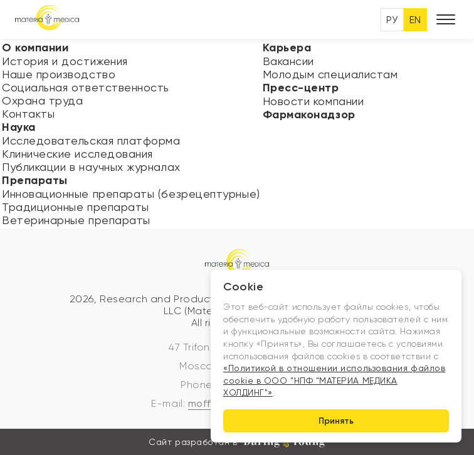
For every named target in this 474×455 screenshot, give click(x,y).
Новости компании (313, 101)
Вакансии (288, 61)
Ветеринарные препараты (76, 220)
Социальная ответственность (85, 87)
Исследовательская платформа (91, 140)
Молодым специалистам (330, 74)
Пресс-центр (301, 88)
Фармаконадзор (309, 114)
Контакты (28, 113)
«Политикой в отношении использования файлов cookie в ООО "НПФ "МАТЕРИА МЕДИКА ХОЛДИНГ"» (334, 380)
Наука (19, 127)
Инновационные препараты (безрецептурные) (131, 193)
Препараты (35, 180)
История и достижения (65, 61)
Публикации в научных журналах (91, 166)
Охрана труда (42, 100)
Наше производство (58, 74)
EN (415, 20)
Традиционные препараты (75, 206)
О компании (35, 47)
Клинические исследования (77, 153)
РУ (392, 20)
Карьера (287, 47)
